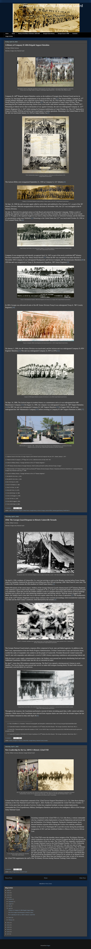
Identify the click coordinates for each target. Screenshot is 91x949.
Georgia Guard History (49, 33)
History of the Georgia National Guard (53, 6)
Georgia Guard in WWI (63, 33)
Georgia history (33, 510)
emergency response (17, 740)
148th (10, 510)
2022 (8, 922)
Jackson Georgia (41, 510)
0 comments (8, 508)
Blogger (48, 945)
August (10, 903)
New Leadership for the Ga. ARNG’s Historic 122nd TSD (27, 750)
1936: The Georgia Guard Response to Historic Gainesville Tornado (31, 520)
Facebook (74, 33)
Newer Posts (8, 878)
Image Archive (9, 36)
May (9, 906)
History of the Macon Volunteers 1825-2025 (29, 33)
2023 (8, 897)
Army (10, 871)
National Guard (40, 740)
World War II (66, 510)
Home (7, 33)
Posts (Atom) (49, 883)
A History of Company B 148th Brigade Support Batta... (21, 910)
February (10, 920)
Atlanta (10, 740)
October (10, 899)
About (13, 33)
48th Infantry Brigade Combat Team (20, 510)
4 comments (8, 869)
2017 (8, 934)
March (10, 917)
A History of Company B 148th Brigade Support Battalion (27, 45)
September (11, 901)
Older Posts (82, 878)
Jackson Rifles (48, 510)
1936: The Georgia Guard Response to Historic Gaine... (21, 912)
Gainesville (25, 740)
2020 (8, 927)
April (9, 908)
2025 (8, 892)
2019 (8, 929)
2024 (8, 895)
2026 (8, 890)
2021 (8, 925)
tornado (46, 740)
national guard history (58, 510)
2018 (8, 931)
